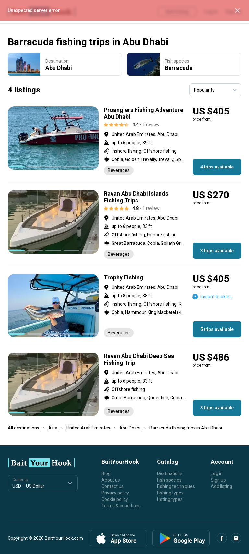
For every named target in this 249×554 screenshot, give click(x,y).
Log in (217, 473)
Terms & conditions (121, 505)
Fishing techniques (176, 486)
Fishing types (170, 492)
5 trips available (217, 329)
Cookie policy (114, 499)
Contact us (112, 486)
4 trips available (217, 166)
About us (110, 480)
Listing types (170, 499)
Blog (106, 473)
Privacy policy (115, 492)
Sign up (218, 480)
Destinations (170, 473)
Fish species (169, 480)
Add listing (221, 486)
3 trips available (217, 250)
